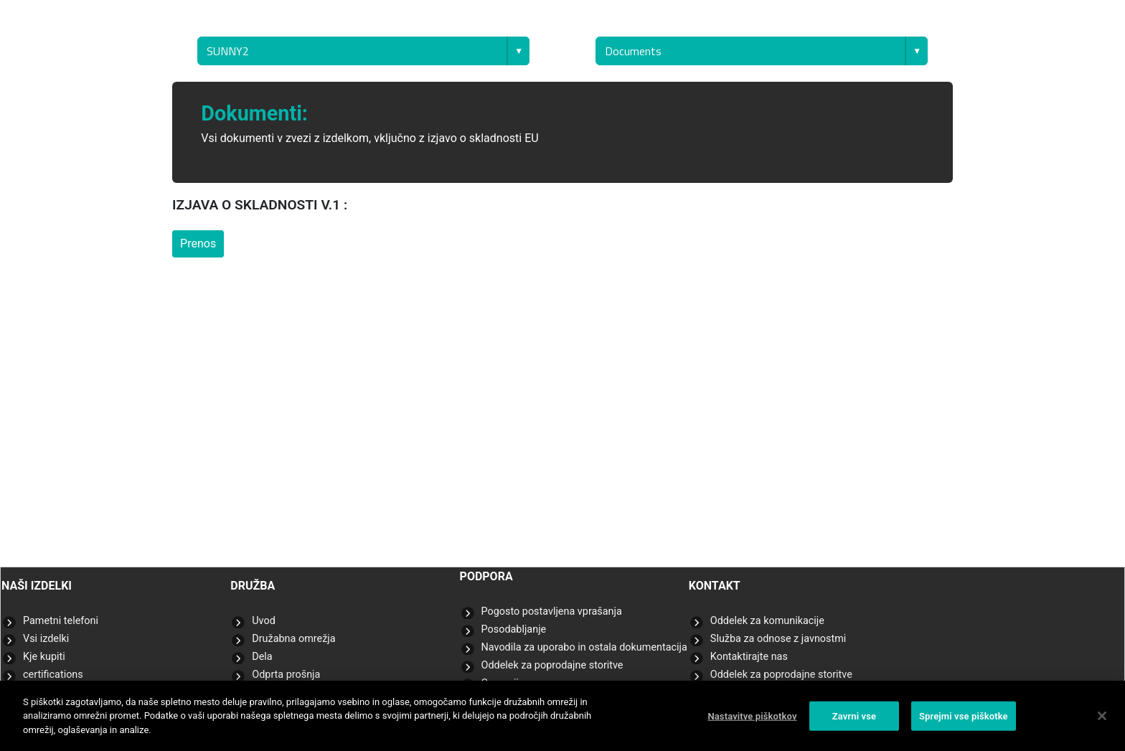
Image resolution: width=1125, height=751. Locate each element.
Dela (262, 657)
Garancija (502, 683)
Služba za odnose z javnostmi (778, 639)
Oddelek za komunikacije (767, 621)
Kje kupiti (44, 657)
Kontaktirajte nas (749, 657)
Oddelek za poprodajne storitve (552, 665)
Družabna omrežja (293, 639)
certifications (53, 675)
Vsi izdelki (46, 639)
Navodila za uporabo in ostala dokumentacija (584, 647)
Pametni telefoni (60, 621)
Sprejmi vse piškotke (963, 720)
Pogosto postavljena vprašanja (551, 611)
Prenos (198, 243)
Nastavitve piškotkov (751, 720)
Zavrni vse (854, 720)
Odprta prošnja (286, 675)
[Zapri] (1102, 721)
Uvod (264, 621)
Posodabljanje (514, 629)
